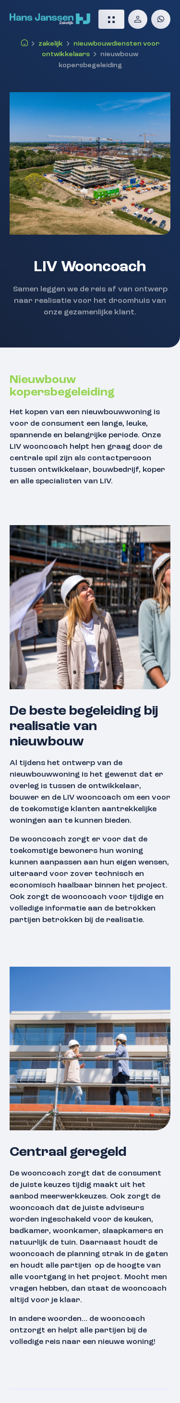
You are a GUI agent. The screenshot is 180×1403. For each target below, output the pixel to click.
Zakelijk (50, 43)
